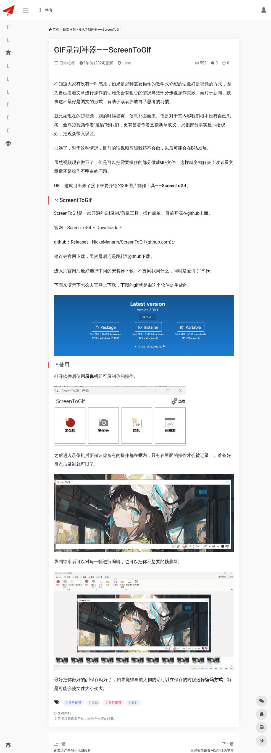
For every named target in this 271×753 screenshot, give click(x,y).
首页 (55, 30)
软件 (165, 285)
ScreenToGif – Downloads (93, 227)
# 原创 (93, 703)
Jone (124, 63)
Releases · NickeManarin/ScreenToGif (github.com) (121, 242)
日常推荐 (69, 30)
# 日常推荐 (73, 703)
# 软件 (133, 703)
